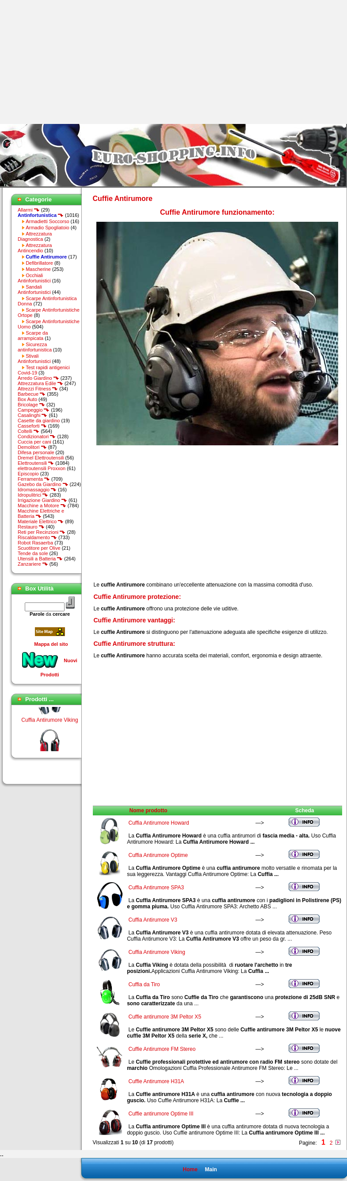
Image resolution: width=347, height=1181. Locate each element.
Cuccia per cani (34, 441)
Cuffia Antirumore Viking (49, 722)
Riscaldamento (37, 537)
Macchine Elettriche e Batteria (41, 513)
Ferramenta (34, 479)
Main (211, 1169)
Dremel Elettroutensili (41, 457)
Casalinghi (32, 415)
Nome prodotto (149, 810)
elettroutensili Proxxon (41, 468)
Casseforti (32, 425)
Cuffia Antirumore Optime (158, 855)
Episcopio (28, 473)
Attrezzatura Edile (40, 383)
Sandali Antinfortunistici (34, 289)
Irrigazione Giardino (42, 500)
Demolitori (32, 447)
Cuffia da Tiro (144, 984)
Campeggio (34, 410)
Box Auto (27, 399)
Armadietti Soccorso (47, 221)
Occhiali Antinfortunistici (34, 278)
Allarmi (29, 209)
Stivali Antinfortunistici (34, 358)
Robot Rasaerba (35, 542)
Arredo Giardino (38, 378)
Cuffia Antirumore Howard (159, 823)
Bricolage (31, 404)
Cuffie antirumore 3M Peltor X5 (165, 1017)
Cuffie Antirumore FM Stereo (162, 1049)
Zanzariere (33, 564)
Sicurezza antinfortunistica (35, 347)
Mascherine (38, 269)
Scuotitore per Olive (39, 548)
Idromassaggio (37, 489)
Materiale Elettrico (41, 521)
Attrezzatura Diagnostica (35, 236)
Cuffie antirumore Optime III (161, 1114)
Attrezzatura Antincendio (35, 248)
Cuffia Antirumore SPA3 (156, 887)
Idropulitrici (33, 495)
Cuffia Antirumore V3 (153, 920)
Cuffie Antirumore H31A (156, 1081)
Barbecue (32, 394)
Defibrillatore (39, 263)
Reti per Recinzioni (41, 532)
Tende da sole (33, 553)
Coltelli (28, 431)
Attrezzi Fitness (38, 388)
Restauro (31, 526)
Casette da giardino (39, 420)
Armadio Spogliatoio (47, 227)
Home (190, 1169)
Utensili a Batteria (40, 558)
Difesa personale (36, 452)
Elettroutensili (36, 463)
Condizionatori (37, 436)
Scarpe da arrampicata (33, 335)
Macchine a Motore (42, 505)
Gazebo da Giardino (43, 484)
